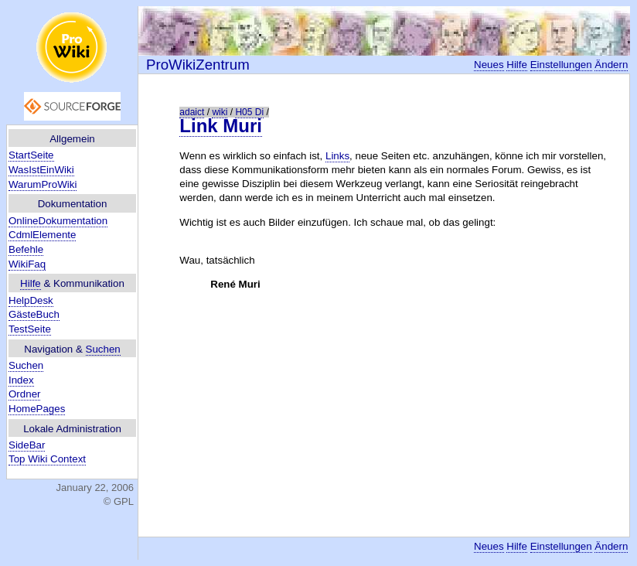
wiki (219, 112)
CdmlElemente (42, 234)
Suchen (103, 349)
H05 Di (249, 112)
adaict (191, 112)
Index (21, 380)
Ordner (24, 394)
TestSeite (30, 329)
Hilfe (30, 283)
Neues (489, 64)
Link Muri (220, 125)
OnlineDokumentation (58, 221)
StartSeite (31, 155)
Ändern (611, 64)
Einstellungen (561, 64)
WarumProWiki (43, 184)
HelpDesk (31, 300)
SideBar (27, 445)
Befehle (26, 249)
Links (337, 156)
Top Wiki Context (47, 459)
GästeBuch (34, 314)
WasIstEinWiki (41, 170)
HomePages (37, 408)
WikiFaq (27, 264)
